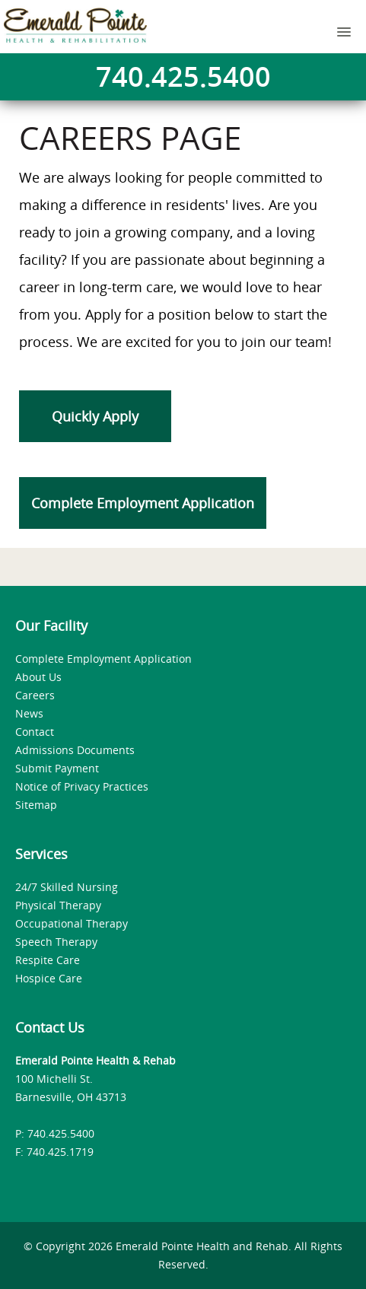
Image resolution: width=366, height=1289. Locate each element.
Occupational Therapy (71, 923)
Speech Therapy (56, 941)
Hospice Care (48, 978)
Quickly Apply (95, 416)
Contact (34, 731)
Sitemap (36, 804)
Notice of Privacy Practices (81, 786)
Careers (35, 695)
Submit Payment (57, 768)
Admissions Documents (75, 750)
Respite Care (47, 960)
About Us (38, 677)
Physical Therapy (58, 905)
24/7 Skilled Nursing (66, 887)
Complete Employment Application (142, 503)
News (29, 713)
